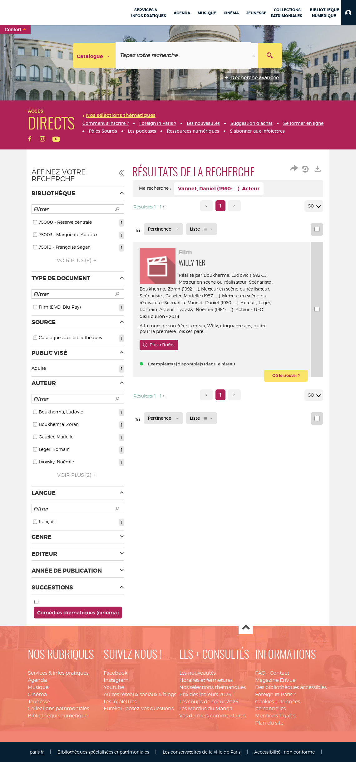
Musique (38, 687)
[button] (348, 12)
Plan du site (269, 723)
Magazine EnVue (275, 680)
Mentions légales (275, 716)
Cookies (264, 702)
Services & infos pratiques (58, 673)
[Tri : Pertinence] (163, 229)
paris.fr (37, 752)
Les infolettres (120, 702)
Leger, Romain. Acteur (202, 309)
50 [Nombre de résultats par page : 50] (312, 206)
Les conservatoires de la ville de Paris (201, 752)
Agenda (37, 680)
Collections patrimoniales (58, 708)
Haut (246, 627)
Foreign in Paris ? (275, 694)
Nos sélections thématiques (212, 687)
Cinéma (37, 694)
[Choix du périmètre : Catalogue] (94, 55)
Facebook (115, 673)
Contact (279, 673)
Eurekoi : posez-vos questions (139, 708)
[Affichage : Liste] (201, 229)
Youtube (114, 687)
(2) (77, 475)
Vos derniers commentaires (212, 716)
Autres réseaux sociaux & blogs (140, 694)
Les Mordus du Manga (205, 708)
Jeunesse (39, 702)
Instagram (116, 680)
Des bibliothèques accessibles (291, 687)
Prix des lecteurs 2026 (205, 694)
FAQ (260, 673)
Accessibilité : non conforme (284, 752)
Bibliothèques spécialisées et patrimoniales (103, 752)
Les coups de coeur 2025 (208, 702)
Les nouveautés (197, 673)
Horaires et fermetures (206, 680)
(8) (77, 260)
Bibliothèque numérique (57, 716)
